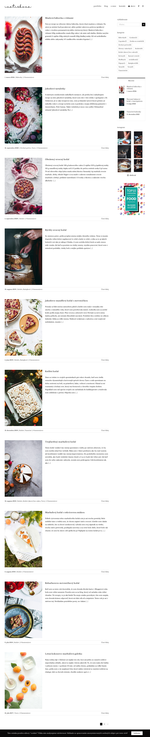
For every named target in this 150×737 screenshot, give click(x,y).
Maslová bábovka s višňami (59, 18)
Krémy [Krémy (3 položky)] (121, 56)
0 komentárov (29, 77)
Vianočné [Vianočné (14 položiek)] (122, 70)
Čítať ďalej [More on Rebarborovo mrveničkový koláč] (105, 642)
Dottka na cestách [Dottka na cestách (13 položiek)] (137, 41)
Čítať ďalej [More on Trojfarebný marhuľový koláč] (105, 501)
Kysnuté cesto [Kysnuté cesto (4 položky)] (133, 56)
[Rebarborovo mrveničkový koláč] (23, 610)
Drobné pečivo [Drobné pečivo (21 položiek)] (124, 45)
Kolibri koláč (52, 371)
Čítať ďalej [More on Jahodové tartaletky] (105, 148)
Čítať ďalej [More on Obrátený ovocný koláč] (105, 219)
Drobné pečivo (25, 148)
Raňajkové (27, 289)
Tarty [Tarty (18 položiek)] (121, 66)
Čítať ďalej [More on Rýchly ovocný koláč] (105, 289)
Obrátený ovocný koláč (57, 159)
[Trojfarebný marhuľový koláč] (23, 468)
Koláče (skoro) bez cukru (31, 501)
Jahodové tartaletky (55, 88)
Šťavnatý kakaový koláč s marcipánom (134, 100)
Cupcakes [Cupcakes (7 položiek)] (122, 41)
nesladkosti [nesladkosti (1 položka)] (133, 59)
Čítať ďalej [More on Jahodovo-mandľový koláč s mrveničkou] (105, 360)
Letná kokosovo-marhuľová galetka (63, 654)
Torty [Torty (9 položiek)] (130, 66)
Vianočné (28, 430)
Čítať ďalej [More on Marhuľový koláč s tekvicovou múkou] (105, 572)
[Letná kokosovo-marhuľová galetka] (23, 680)
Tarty (34, 148)
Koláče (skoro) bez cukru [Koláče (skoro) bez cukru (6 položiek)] (128, 52)
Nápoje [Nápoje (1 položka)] (121, 63)
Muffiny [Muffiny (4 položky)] (122, 59)
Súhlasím (137, 733)
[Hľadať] (143, 24)
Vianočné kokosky (134, 112)
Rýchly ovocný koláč (56, 230)
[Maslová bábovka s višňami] (23, 44)
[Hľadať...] (129, 24)
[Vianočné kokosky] (121, 112)
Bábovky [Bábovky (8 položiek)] (122, 37)
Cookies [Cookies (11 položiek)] (133, 37)
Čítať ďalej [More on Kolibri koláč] (105, 430)
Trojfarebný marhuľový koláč (60, 442)
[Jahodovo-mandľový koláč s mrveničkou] (23, 327)
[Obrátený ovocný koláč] (23, 186)
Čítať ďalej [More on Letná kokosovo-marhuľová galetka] (105, 713)
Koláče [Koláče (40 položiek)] (138, 48)
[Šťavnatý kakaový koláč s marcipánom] (121, 100)
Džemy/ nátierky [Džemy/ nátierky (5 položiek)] (125, 48)
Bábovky (19, 77)
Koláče (22, 219)
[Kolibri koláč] (23, 398)
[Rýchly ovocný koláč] (23, 256)
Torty (43, 501)
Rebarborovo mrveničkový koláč (62, 583)
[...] (91, 39)
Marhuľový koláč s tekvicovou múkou (64, 512)
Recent (131, 81)
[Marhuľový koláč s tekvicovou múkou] (23, 539)
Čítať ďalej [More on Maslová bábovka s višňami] (105, 77)
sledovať (131, 166)
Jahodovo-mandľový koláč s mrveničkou (66, 300)
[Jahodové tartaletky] (23, 115)
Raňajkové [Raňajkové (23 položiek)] (133, 63)
